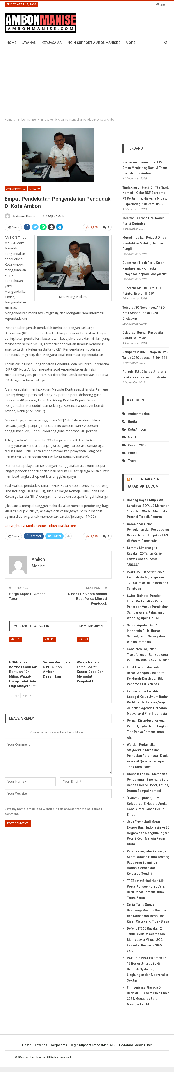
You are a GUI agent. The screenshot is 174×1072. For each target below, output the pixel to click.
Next (27, 695)
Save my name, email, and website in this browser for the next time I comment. (53, 811)
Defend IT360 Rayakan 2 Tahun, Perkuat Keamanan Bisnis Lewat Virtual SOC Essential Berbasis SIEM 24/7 (146, 940)
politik (132, 453)
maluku (34, 188)
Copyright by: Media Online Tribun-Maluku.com (40, 525)
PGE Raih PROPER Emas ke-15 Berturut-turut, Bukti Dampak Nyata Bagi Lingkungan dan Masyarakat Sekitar (147, 969)
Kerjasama (52, 43)
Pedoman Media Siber (135, 1045)
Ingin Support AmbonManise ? (94, 43)
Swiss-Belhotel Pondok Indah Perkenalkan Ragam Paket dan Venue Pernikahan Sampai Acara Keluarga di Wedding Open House (148, 607)
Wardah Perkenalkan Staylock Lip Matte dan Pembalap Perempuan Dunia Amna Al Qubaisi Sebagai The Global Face (148, 756)
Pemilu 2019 (137, 445)
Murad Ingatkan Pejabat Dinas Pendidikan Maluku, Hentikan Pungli (144, 243)
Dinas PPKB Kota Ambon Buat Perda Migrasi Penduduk (87, 598)
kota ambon (137, 429)
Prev (15, 695)
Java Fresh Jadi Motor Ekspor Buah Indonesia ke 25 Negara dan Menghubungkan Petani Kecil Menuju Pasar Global (148, 833)
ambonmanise (15, 188)
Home (11, 43)
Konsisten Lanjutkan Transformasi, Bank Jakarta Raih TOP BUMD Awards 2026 (148, 654)
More (130, 43)
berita (132, 421)
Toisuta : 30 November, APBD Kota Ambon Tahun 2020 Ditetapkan (143, 313)
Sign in (162, 4)
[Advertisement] (87, 81)
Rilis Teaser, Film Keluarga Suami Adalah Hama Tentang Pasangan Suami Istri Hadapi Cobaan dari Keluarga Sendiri (148, 862)
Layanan (29, 43)
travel (132, 461)
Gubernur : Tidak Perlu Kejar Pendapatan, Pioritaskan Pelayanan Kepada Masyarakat (144, 268)
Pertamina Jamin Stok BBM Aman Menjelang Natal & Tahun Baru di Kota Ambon (145, 167)
